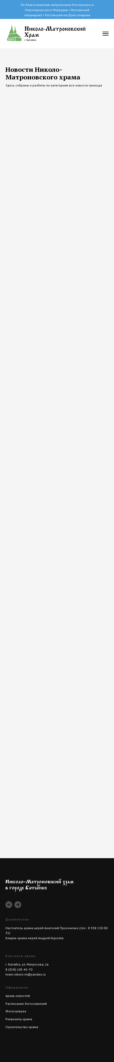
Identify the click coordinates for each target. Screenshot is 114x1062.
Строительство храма (21, 1027)
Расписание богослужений (26, 1004)
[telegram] (17, 904)
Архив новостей (17, 996)
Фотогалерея (15, 1011)
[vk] (8, 904)
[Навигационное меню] (106, 34)
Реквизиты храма (18, 1019)
